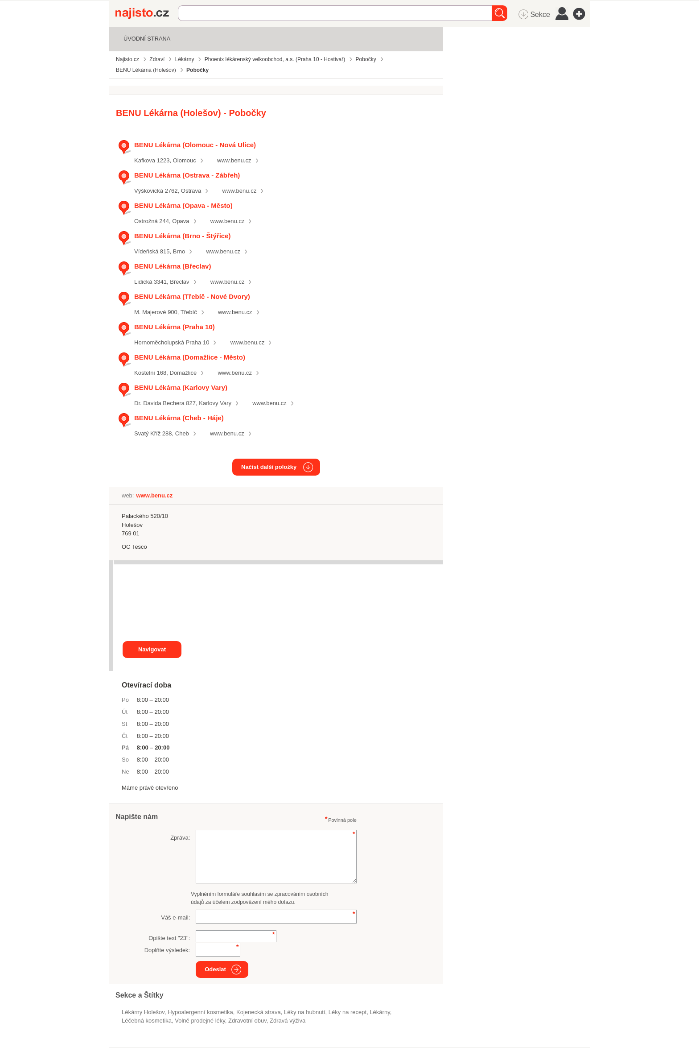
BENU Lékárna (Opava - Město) (183, 205)
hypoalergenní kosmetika (200, 1012)
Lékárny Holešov (143, 1012)
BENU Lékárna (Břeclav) (172, 266)
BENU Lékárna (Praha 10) (174, 327)
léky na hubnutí (304, 1012)
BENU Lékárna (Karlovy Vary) (180, 387)
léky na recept (347, 1012)
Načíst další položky (268, 467)
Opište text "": (169, 938)
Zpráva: (180, 837)
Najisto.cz (146, 13)
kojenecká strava (258, 1012)
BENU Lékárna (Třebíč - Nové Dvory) (192, 296)
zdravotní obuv (247, 1020)
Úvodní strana (146, 38)
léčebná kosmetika (147, 1020)
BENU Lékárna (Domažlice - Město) (189, 357)
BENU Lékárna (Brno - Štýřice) (182, 236)
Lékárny (380, 1012)
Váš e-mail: (175, 917)
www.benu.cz (234, 160)
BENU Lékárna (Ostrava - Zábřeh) (187, 175)
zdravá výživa (287, 1020)
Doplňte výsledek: (167, 950)
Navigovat (152, 649)
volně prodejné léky (200, 1020)
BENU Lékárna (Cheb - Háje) (179, 418)
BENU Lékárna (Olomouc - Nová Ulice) (195, 145)
